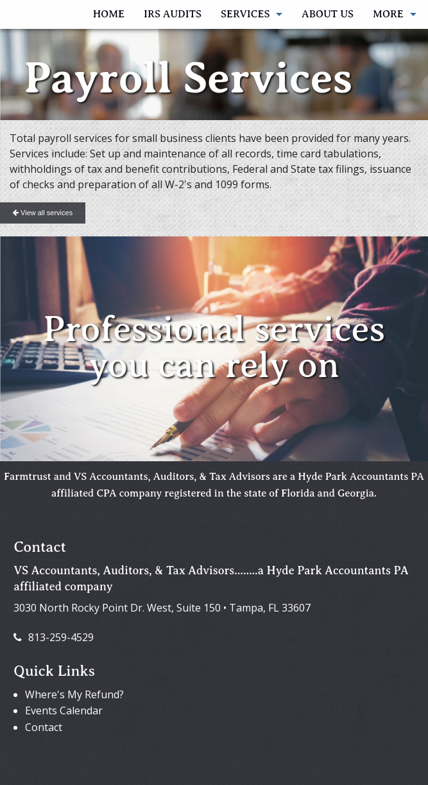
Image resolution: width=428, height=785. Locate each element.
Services (245, 14)
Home (108, 14)
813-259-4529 (53, 637)
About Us (328, 14)
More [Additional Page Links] (388, 14)
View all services (43, 212)
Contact (43, 727)
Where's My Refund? (74, 694)
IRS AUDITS (172, 14)
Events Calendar (64, 710)
